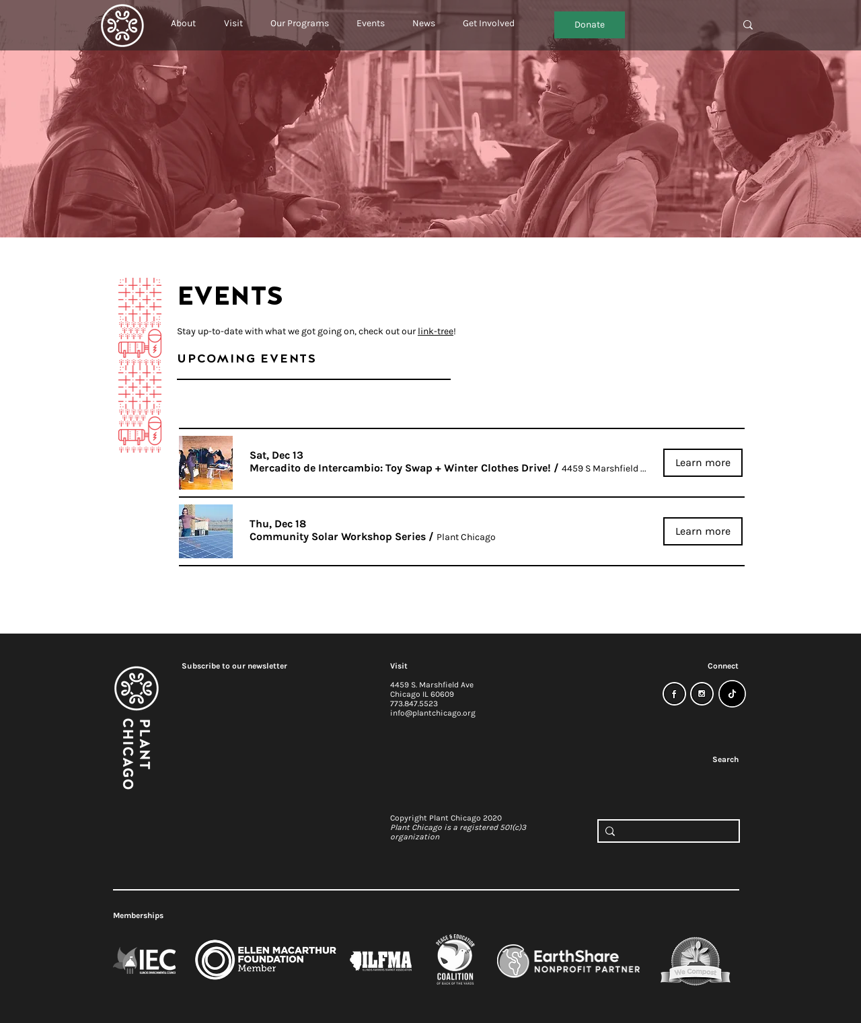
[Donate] (589, 24)
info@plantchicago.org (433, 713)
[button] (183, 17)
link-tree (435, 331)
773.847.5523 (414, 703)
